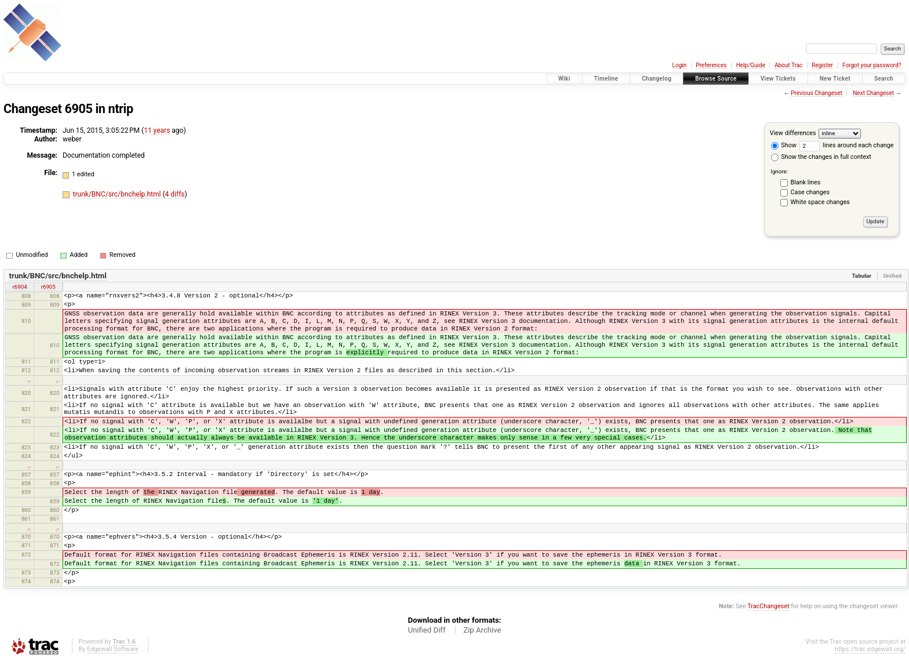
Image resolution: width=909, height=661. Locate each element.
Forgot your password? (871, 65)
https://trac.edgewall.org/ (870, 649)
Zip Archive (482, 630)
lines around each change (846, 145)
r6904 (20, 287)
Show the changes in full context (821, 157)
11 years (157, 130)
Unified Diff (426, 630)
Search (883, 78)
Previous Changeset (816, 93)
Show (784, 145)
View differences (793, 133)
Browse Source (716, 78)
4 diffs (175, 194)
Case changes (810, 192)
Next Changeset (873, 93)
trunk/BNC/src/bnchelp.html (118, 194)
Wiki (564, 78)
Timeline (606, 78)
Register (822, 65)
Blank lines (806, 182)
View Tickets (778, 78)
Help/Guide (750, 65)
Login (679, 65)
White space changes (820, 202)
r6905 (48, 287)
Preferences (711, 65)
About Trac (788, 65)
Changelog (656, 78)
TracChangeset (768, 606)
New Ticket (835, 78)
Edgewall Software (113, 649)
